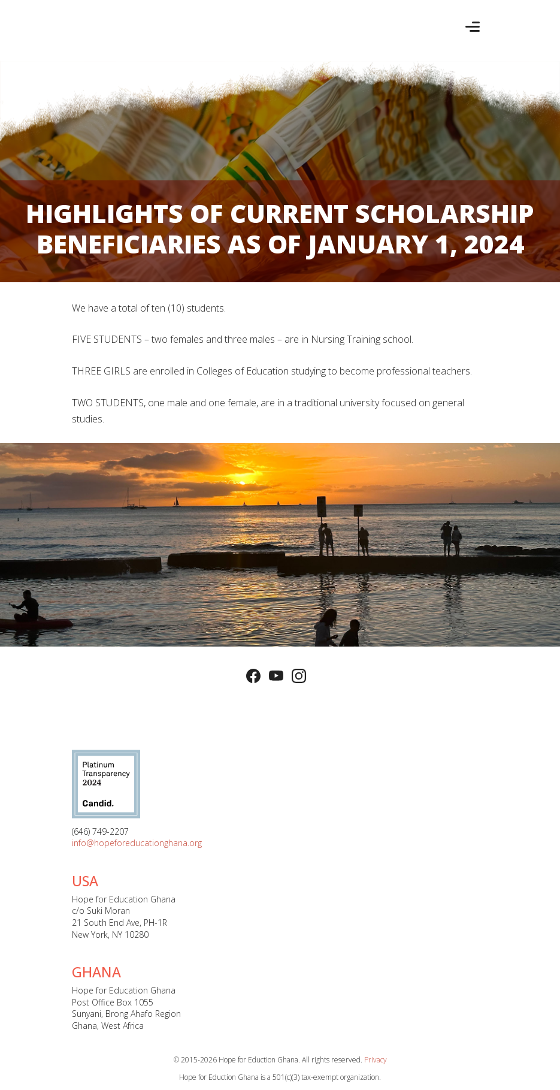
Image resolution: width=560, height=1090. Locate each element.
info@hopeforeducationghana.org (137, 843)
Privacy (375, 1060)
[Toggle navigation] (472, 26)
